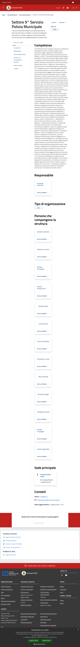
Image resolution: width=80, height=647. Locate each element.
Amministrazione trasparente (48, 614)
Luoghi (62, 600)
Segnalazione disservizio (27, 617)
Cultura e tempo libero (27, 589)
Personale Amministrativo (8, 601)
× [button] (78, 629)
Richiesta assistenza (26, 622)
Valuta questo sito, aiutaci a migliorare (40, 565)
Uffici (2, 592)
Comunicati (63, 589)
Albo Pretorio (44, 617)
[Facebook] (63, 8)
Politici (3, 598)
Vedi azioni (63, 23)
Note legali (43, 622)
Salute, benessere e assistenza (48, 600)
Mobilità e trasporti (26, 605)
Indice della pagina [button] (18, 42)
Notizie (62, 587)
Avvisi (61, 592)
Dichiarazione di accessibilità (48, 625)
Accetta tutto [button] (34, 640)
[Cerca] (77, 8)
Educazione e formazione (47, 586)
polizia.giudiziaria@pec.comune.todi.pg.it (49, 500)
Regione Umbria (6, 2)
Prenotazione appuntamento (28, 614)
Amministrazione (12, 15)
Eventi (62, 603)
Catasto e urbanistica (26, 600)
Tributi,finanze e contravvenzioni (44, 593)
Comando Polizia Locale (45, 475)
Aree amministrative (25, 15)
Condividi (54, 23)
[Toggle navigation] (3, 8)
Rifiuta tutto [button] (46, 640)
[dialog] (40, 637)
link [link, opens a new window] (55, 637)
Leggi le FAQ (24, 620)
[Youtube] (67, 8)
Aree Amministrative (7, 589)
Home (3, 15)
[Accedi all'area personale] (73, 2)
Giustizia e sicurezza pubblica (48, 589)
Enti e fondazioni (5, 595)
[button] (40, 644)
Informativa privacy (45, 620)
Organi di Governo (6, 587)
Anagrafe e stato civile (27, 587)
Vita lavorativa (25, 592)
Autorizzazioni (44, 603)
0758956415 (44, 497)
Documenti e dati (5, 604)
